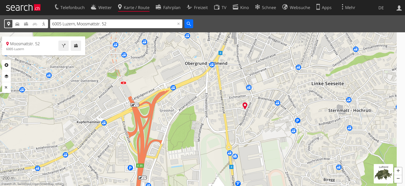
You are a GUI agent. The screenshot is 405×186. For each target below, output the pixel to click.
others (59, 184)
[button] (398, 171)
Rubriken (6, 65)
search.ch (10, 184)
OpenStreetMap (43, 184)
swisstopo (24, 184)
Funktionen (6, 87)
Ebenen (6, 76)
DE (381, 8)
